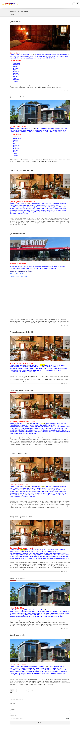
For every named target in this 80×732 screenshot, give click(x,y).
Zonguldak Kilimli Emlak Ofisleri (35, 624)
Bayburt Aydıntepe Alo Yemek (28, 441)
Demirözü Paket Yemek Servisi (59, 506)
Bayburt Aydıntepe (14, 441)
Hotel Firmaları (44, 86)
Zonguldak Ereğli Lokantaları (43, 566)
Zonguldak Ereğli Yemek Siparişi (21, 517)
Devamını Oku (65, 90)
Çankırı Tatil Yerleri (55, 87)
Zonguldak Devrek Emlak (60, 681)
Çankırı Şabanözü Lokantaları (34, 219)
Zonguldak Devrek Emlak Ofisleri (35, 682)
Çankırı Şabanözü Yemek (49, 221)
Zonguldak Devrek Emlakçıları (52, 682)
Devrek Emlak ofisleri (20, 681)
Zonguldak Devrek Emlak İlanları (18, 682)
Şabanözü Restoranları (43, 223)
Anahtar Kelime (14, 697)
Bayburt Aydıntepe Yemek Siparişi (22, 390)
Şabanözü (27, 203)
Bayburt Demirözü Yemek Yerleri (36, 506)
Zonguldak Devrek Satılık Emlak (45, 684)
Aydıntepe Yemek (31, 439)
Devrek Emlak (57, 679)
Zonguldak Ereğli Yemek (57, 567)
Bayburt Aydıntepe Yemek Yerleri (51, 444)
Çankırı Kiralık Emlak (42, 161)
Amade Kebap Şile (54, 319)
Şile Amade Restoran (17, 234)
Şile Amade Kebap (39, 321)
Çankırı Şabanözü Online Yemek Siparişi (53, 219)
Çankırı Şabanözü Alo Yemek (62, 218)
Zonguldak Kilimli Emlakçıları (51, 624)
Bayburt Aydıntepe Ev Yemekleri (45, 441)
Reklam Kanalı (24, 86)
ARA (40, 723)
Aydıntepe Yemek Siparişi (43, 439)
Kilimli (46, 610)
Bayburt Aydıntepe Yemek (17, 444)
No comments (33, 86)
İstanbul (12, 321)
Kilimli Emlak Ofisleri (17, 578)
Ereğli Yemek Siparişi (41, 564)
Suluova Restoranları (58, 379)
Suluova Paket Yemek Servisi (44, 379)
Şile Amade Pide (62, 321)
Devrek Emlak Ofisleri (18, 635)
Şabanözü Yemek (55, 223)
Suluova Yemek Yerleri (32, 381)
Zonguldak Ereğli (14, 566)
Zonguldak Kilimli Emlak (58, 622)
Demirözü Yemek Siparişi (19, 454)
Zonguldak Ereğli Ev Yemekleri (27, 566)
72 (26, 690)
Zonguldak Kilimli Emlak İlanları (18, 624)
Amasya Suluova (59, 376)
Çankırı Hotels (29, 87)
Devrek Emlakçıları (31, 681)
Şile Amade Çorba (29, 321)
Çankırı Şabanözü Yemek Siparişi (22, 171)
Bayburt (43, 423)
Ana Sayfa (12, 14)
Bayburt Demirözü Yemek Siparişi (18, 506)
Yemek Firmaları (44, 218)
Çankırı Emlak (58, 159)
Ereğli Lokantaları (58, 562)
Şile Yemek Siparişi (48, 322)
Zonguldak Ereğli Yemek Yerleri (29, 569)
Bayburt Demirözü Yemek (62, 504)
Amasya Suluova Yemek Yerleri (26, 378)
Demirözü (27, 486)
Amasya (52, 376)
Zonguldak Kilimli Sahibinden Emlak (27, 626)
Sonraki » (32, 690)
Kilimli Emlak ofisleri (20, 622)
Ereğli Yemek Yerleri (53, 564)
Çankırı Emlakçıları (31, 161)
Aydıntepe (28, 423)
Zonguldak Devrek (47, 681)
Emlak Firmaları (44, 159)
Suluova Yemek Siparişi (20, 381)
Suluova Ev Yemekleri (63, 378)
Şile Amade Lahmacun (50, 321)
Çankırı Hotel (21, 87)
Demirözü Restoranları (15, 507)
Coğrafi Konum (14, 715)
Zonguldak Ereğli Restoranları (42, 567)
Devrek (47, 666)
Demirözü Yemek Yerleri (52, 507)
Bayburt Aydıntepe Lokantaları (61, 441)
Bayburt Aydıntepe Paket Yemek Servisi (42, 442)
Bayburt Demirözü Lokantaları (46, 502)
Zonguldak (23, 549)
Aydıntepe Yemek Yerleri (57, 439)
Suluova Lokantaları (15, 379)
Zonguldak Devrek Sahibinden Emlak (27, 684)
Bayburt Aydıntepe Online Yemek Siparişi (21, 442)
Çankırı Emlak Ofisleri (18, 97)
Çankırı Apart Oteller (59, 86)
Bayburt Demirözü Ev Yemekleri (30, 502)
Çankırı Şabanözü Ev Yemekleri (18, 219)
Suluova (27, 365)
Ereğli (48, 549)
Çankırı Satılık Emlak (53, 161)
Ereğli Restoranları (22, 564)
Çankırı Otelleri (15, 22)
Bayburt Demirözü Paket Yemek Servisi (28, 504)
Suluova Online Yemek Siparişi (28, 379)
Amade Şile (63, 319)
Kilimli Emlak (57, 621)
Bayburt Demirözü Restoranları (47, 504)
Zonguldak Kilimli (46, 622)
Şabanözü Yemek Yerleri (21, 224)
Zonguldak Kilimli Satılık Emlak (44, 626)
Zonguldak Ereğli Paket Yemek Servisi (24, 567)
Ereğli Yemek (31, 564)
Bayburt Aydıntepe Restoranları (61, 442)
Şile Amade (21, 321)
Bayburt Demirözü (59, 501)
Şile (16, 321)
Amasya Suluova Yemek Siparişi (21, 332)
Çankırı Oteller (37, 87)
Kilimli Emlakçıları (30, 622)
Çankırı (32, 54)
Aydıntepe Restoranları (20, 439)
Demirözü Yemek (27, 507)
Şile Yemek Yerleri (58, 322)
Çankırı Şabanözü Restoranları (34, 221)
